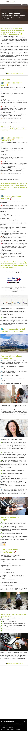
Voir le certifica (14, 291)
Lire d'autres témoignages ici (14, 272)
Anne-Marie (8, 11)
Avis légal (7, 729)
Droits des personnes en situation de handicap (15, 658)
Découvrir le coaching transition (8, 579)
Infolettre (21, 4)
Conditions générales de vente (15, 729)
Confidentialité (3, 729)
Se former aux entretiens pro (8, 585)
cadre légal (12, 308)
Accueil (3, 11)
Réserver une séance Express (8, 572)
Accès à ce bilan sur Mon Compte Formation (9, 122)
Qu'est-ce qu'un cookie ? (4, 725)
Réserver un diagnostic (6, 566)
